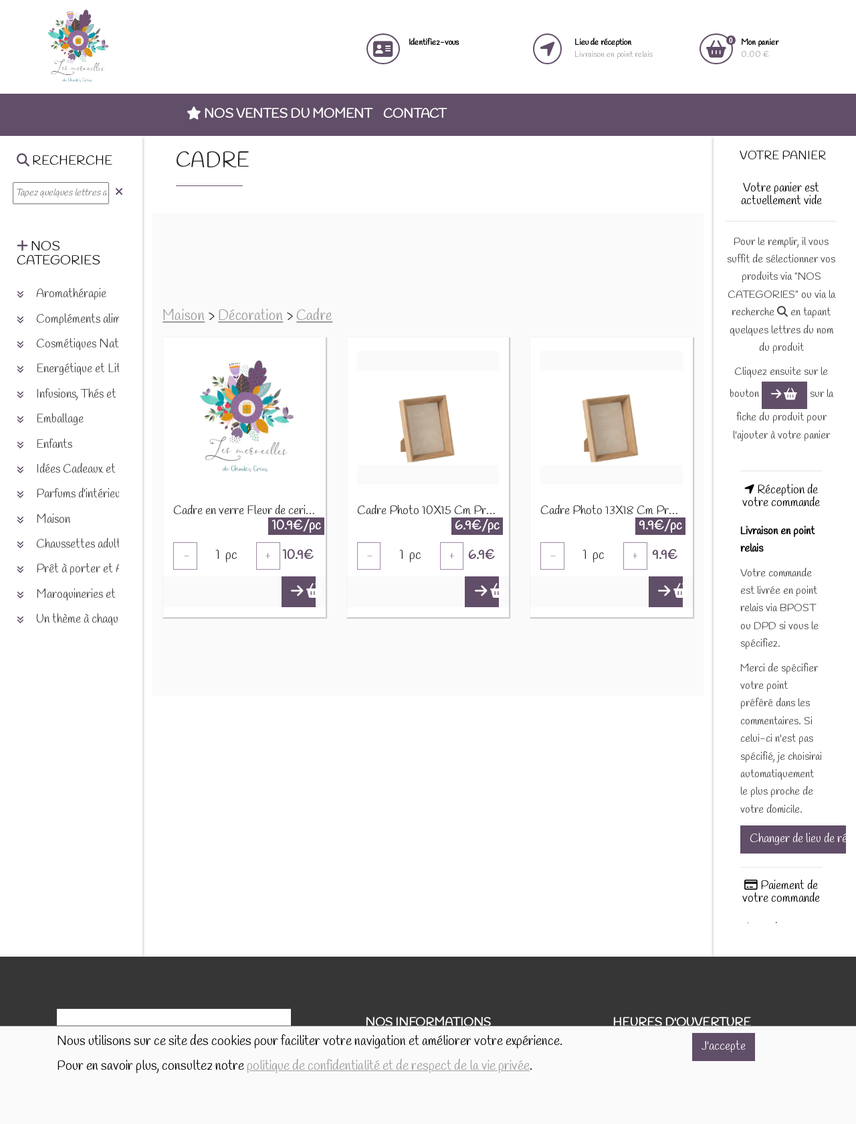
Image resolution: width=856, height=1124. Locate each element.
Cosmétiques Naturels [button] (79, 344)
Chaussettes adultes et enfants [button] (99, 544)
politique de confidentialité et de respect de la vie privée (388, 1066)
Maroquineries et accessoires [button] (94, 595)
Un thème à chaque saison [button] (85, 619)
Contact (414, 114)
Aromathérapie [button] (61, 294)
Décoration (250, 316)
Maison (184, 316)
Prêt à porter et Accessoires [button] (94, 569)
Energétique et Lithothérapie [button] (94, 369)
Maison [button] (43, 520)
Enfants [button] (44, 445)
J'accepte (724, 1046)
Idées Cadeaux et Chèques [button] (87, 469)
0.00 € (759, 48)
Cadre (314, 316)
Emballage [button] (50, 419)
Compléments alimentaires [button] (87, 319)
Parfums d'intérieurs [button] (73, 494)
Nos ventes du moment (279, 114)
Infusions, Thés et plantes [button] (84, 394)
